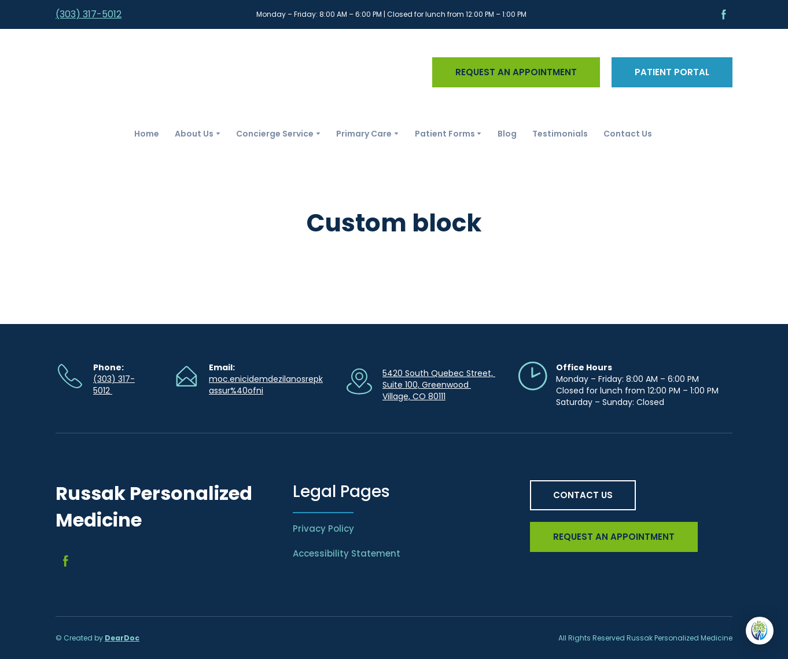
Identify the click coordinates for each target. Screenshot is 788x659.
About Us (194, 133)
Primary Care (364, 133)
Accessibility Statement (346, 553)
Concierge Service (275, 133)
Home (146, 133)
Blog (507, 133)
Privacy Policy (323, 528)
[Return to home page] (133, 72)
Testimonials (560, 133)
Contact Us (627, 133)
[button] (723, 14)
